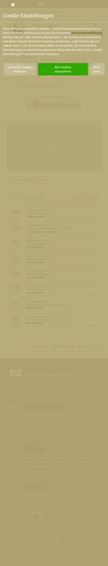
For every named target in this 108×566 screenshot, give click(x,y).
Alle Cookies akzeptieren (62, 69)
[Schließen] (54, 4)
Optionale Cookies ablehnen (20, 69)
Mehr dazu (97, 69)
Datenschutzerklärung (87, 33)
